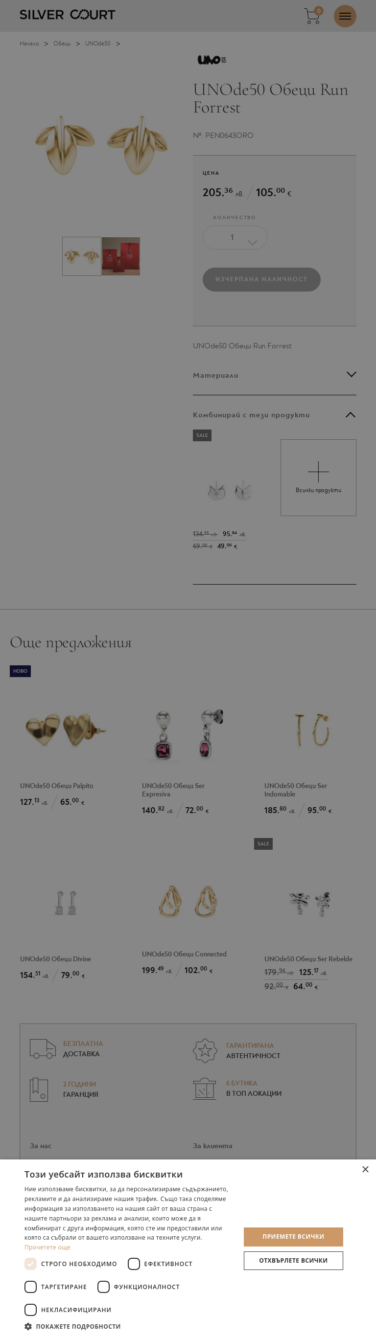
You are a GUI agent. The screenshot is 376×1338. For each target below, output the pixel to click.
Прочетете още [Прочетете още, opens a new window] (47, 1247)
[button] (129, 1326)
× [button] (365, 1170)
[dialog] (188, 669)
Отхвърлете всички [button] (293, 1260)
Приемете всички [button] (293, 1236)
